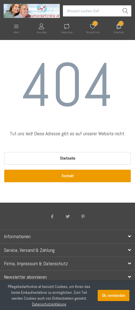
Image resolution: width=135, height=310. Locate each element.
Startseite (67, 158)
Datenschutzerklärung (49, 304)
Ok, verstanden (113, 295)
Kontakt (68, 175)
